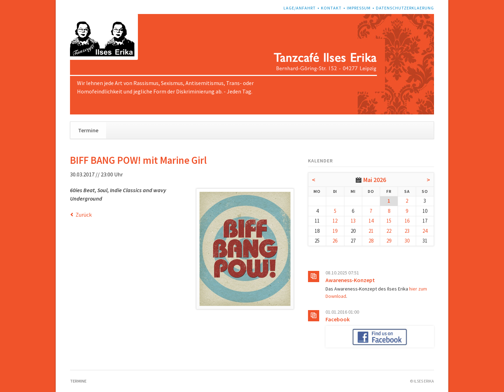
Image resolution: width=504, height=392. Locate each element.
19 (334, 230)
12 (334, 220)
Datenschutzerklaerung (405, 7)
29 (388, 240)
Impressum (359, 7)
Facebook (338, 319)
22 (388, 230)
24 (424, 230)
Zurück (84, 214)
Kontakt (331, 7)
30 (407, 240)
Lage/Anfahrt (300, 7)
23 (407, 230)
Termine (88, 130)
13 (353, 220)
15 (388, 220)
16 (407, 220)
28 (371, 240)
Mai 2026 (374, 180)
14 (371, 220)
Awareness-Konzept (350, 280)
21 (371, 230)
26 (334, 240)
